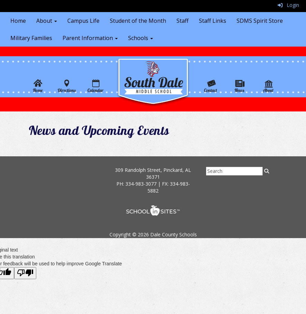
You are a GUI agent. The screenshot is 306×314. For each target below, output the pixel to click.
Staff (182, 20)
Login (288, 5)
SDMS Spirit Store (260, 20)
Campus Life (83, 20)
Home (18, 20)
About (46, 20)
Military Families (31, 38)
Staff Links (212, 20)
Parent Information (90, 38)
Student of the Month (138, 20)
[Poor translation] (25, 273)
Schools (140, 38)
